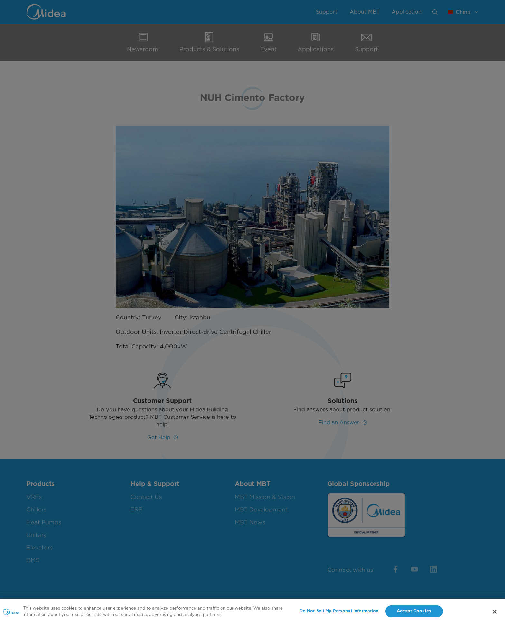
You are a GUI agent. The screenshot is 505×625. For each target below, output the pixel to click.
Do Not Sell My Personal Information (339, 613)
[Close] (495, 614)
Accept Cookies (414, 613)
